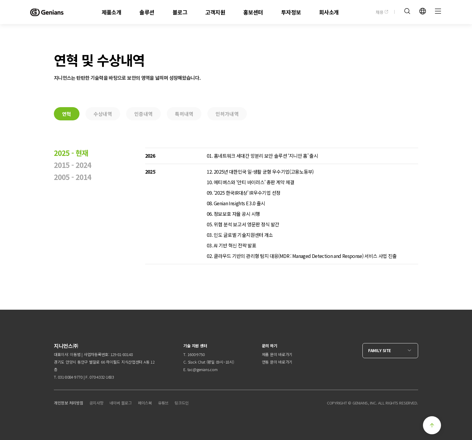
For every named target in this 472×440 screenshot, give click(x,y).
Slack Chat (196, 362)
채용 (382, 12)
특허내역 (184, 113)
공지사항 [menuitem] (96, 403)
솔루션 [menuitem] (146, 12)
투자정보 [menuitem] (291, 12)
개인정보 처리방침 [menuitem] (68, 403)
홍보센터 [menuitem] (253, 12)
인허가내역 (227, 113)
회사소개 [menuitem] (329, 12)
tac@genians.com (203, 369)
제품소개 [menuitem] (112, 12)
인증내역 (143, 113)
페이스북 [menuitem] (145, 403)
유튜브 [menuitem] (163, 403)
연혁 (66, 113)
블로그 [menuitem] (179, 12)
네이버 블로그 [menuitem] (121, 403)
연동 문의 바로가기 (277, 362)
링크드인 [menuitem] (182, 403)
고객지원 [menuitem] (215, 12)
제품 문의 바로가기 (277, 354)
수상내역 (103, 113)
